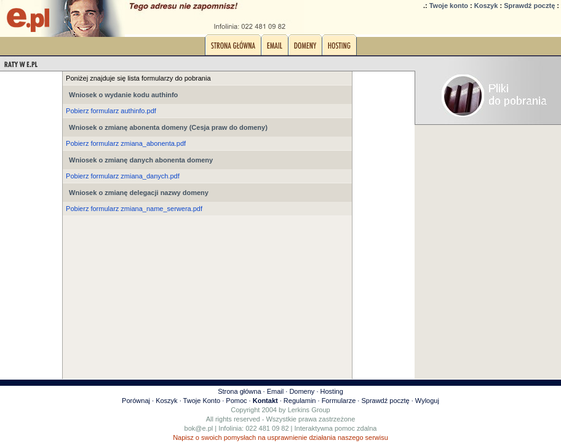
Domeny (301, 391)
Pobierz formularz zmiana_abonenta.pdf (126, 143)
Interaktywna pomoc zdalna (336, 428)
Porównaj (136, 400)
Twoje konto (448, 5)
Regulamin (300, 400)
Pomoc (236, 400)
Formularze (339, 400)
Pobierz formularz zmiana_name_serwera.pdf (134, 208)
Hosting (331, 391)
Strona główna (239, 391)
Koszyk (486, 5)
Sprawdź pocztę (529, 5)
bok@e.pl (199, 428)
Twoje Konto (202, 400)
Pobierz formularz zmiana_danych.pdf (123, 176)
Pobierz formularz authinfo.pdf (111, 110)
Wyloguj (427, 400)
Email (275, 391)
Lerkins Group (309, 409)
